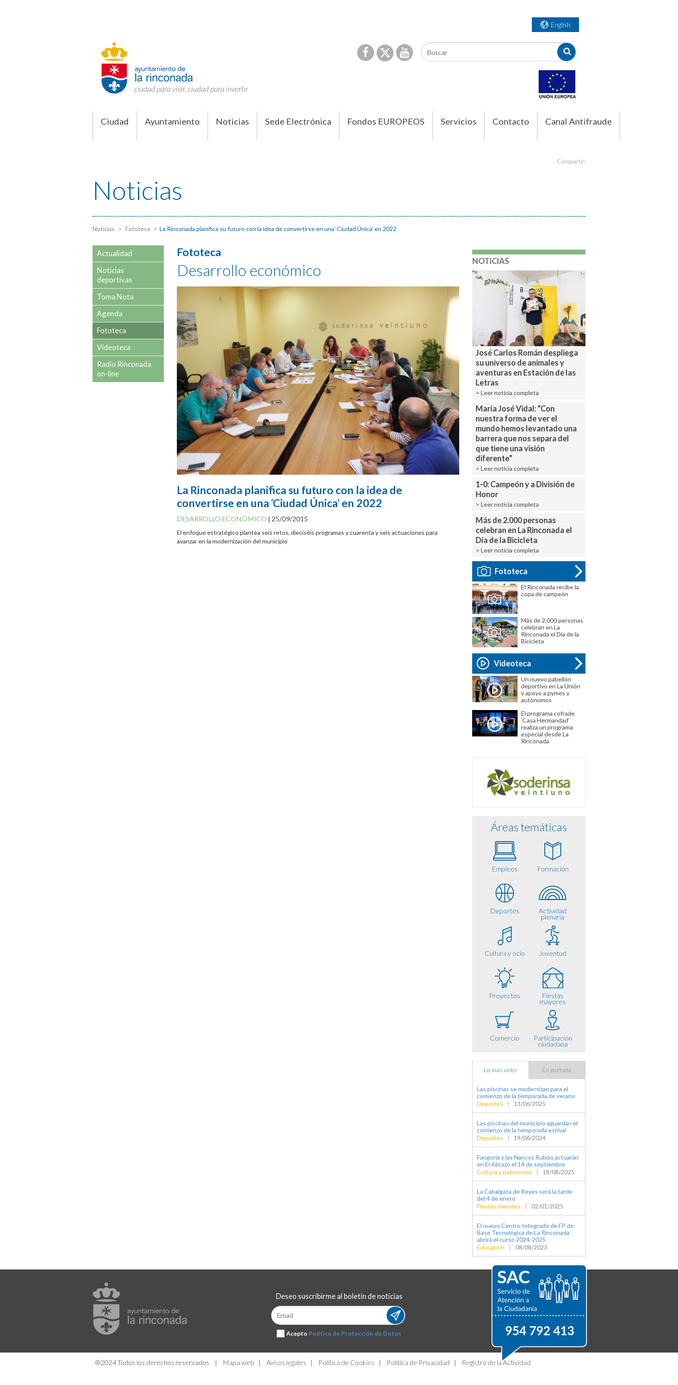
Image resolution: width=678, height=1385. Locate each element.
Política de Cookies (346, 1362)
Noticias (104, 228)
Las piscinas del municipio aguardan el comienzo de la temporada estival (527, 1126)
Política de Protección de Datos (355, 1333)
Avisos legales (286, 1362)
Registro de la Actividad (496, 1362)
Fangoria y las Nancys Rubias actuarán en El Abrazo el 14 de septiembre (528, 1161)
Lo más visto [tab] (500, 1069)
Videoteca (504, 663)
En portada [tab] (556, 1069)
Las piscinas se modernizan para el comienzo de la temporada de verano (526, 1092)
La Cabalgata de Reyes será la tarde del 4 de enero (524, 1195)
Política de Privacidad (418, 1362)
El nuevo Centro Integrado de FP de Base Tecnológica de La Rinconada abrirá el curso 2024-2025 (525, 1232)
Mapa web (238, 1362)
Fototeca (137, 228)
